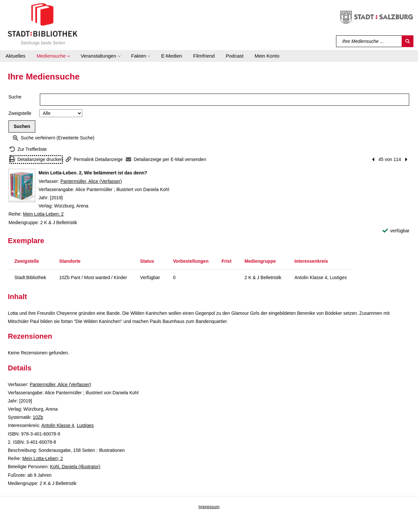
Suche (15, 96)
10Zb (38, 417)
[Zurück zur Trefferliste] (28, 149)
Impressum (209, 506)
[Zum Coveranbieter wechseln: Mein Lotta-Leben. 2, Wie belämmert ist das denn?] (21, 185)
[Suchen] (407, 41)
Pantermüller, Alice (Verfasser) (91, 181)
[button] (53, 56)
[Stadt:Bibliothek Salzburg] (42, 24)
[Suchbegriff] (369, 41)
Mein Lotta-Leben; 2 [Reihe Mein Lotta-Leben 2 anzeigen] (43, 214)
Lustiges (85, 425)
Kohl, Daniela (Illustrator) (75, 466)
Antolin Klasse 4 (57, 425)
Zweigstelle (19, 113)
